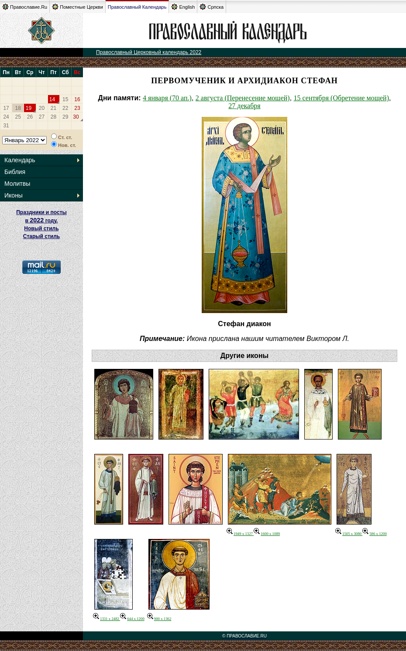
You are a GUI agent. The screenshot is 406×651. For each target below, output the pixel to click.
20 (42, 108)
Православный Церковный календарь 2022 (148, 52)
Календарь (19, 160)
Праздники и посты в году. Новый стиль (41, 220)
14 (52, 99)
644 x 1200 (132, 619)
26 (30, 117)
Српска (212, 6)
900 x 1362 (159, 619)
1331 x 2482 (106, 619)
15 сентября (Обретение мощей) (341, 98)
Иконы (13, 195)
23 (77, 108)
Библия (14, 171)
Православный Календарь (137, 7)
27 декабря (244, 105)
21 (53, 108)
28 (53, 117)
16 (77, 99)
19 (28, 108)
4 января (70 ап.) (167, 98)
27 (42, 117)
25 (18, 117)
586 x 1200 (374, 534)
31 (6, 126)
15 (65, 99)
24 (6, 117)
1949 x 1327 (240, 534)
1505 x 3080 (348, 534)
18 (18, 108)
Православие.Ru (24, 6)
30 (76, 117)
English (183, 6)
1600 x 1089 (267, 534)
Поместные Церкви (77, 6)
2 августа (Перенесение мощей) (243, 98)
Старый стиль (41, 236)
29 (65, 117)
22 (65, 108)
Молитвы (17, 183)
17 (6, 108)
